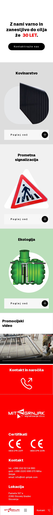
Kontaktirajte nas (26, 46)
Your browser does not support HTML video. (26, 349)
